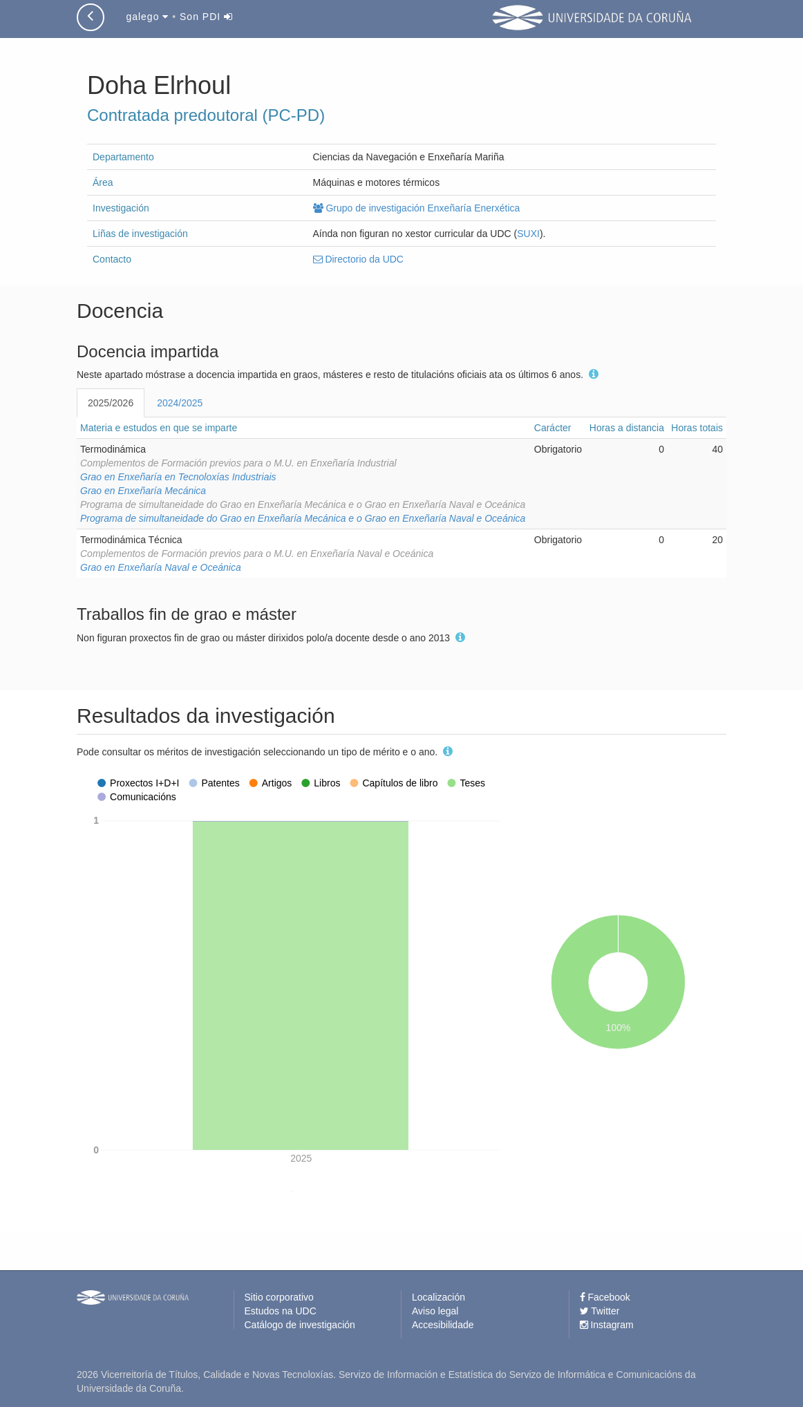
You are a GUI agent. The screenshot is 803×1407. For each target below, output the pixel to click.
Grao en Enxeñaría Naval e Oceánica (160, 567)
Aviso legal (435, 1310)
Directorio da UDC (358, 259)
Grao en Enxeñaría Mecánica (143, 490)
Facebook (605, 1297)
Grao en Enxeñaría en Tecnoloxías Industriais (178, 476)
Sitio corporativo (279, 1297)
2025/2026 (110, 402)
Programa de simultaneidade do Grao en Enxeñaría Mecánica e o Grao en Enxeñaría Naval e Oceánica (302, 518)
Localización (438, 1297)
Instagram (607, 1324)
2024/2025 (179, 402)
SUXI (528, 233)
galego (147, 16)
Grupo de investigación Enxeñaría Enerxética (416, 208)
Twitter (600, 1310)
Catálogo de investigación (300, 1324)
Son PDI (206, 16)
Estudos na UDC (281, 1310)
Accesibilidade (443, 1324)
